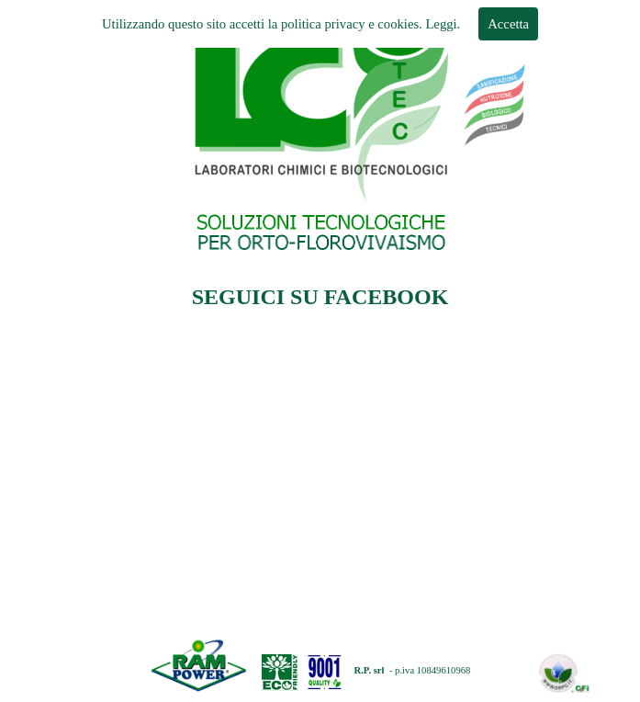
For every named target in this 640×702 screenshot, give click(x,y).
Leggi (440, 24)
